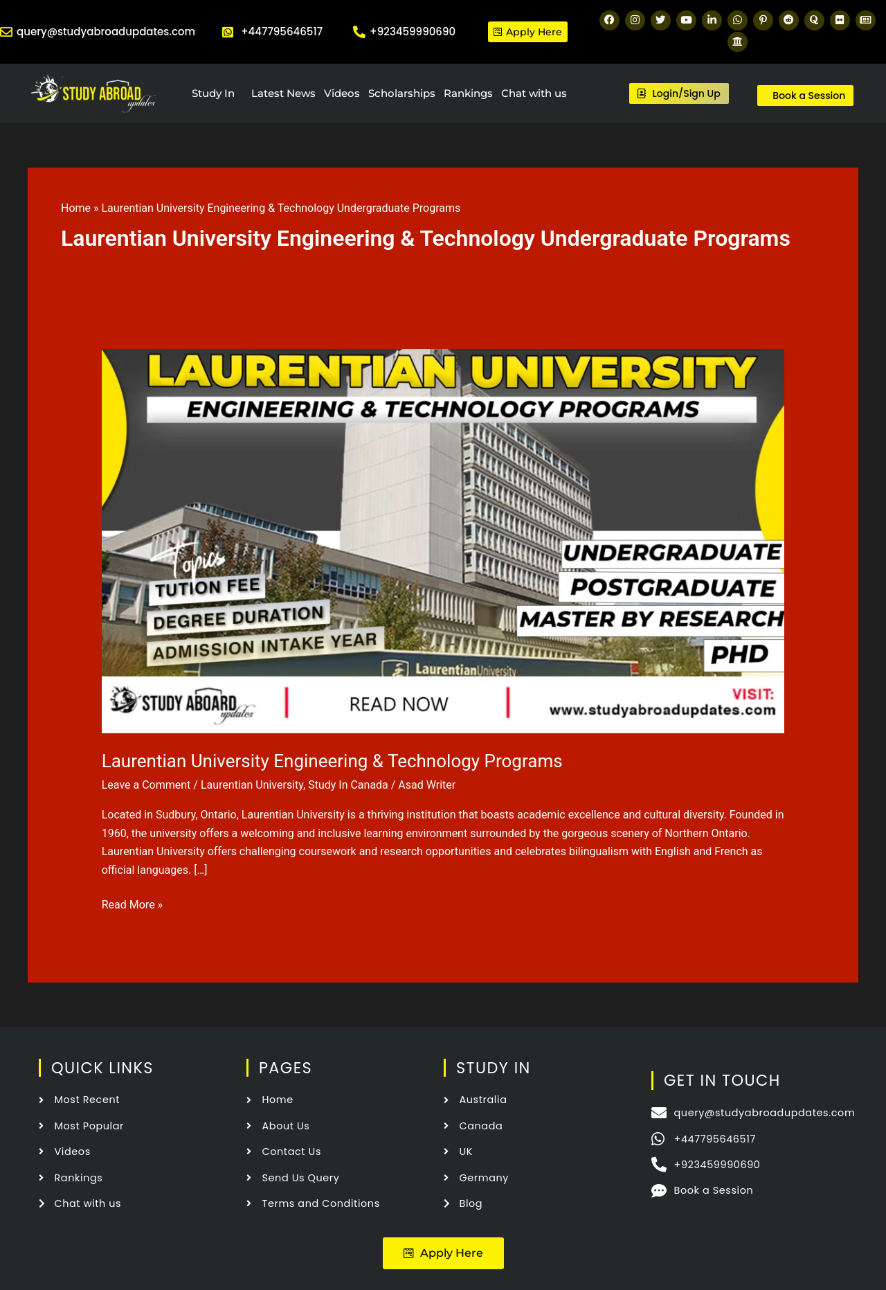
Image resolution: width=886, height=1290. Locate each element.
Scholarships (401, 93)
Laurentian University (252, 784)
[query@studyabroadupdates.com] (6, 32)
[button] (443, 1253)
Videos (342, 93)
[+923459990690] (359, 32)
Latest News (283, 93)
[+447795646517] (228, 32)
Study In (213, 93)
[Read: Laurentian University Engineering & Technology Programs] (443, 540)
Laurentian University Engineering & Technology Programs (332, 761)
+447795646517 (282, 31)
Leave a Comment (146, 784)
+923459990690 (412, 31)
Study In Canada (348, 784)
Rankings (468, 93)
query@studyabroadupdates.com (106, 31)
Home (76, 208)
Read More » (132, 903)
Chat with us (534, 93)
